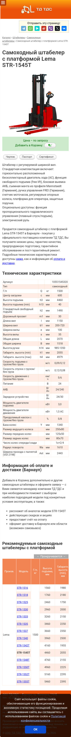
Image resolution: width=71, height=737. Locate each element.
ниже (19, 259)
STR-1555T (23, 681)
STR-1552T (23, 674)
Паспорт (27, 156)
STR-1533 (22, 616)
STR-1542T (23, 645)
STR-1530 (22, 609)
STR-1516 (22, 587)
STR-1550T (23, 667)
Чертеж (10, 156)
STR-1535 (22, 624)
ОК (35, 729)
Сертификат (46, 156)
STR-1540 (22, 638)
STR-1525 (22, 602)
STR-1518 (22, 595)
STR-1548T (23, 660)
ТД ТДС (35, 9)
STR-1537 (22, 631)
